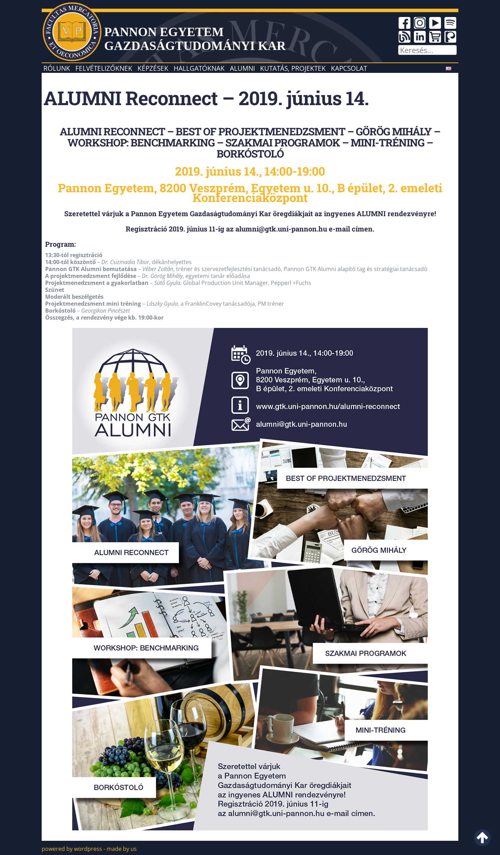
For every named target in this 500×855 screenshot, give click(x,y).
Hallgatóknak (199, 68)
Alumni (242, 68)
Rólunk (56, 68)
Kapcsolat (349, 68)
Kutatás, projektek (293, 68)
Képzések (153, 68)
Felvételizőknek (103, 68)
